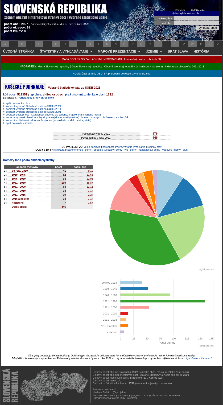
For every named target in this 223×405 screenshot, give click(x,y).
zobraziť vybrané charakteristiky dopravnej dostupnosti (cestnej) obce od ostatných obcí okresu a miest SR (67, 117)
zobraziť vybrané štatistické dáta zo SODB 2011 (33, 108)
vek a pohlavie (92, 146)
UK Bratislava (129, 398)
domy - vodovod (163, 149)
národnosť (108, 146)
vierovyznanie (124, 146)
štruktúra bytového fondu (68, 149)
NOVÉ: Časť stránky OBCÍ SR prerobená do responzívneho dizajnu (111, 73)
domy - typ (122, 149)
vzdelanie (139, 146)
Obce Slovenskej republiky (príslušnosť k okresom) (133, 66)
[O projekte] (119, 392)
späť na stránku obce (18, 103)
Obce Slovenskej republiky (86, 66)
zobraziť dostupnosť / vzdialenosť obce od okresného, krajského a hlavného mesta (53, 114)
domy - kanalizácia (141, 149)
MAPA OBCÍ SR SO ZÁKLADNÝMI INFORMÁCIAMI (92, 59)
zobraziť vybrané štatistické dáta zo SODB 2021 (33, 106)
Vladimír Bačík (101, 392)
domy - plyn (181, 149)
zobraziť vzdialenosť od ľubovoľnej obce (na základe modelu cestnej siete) (48, 120)
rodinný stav (154, 146)
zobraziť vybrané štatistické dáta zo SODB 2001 (33, 111)
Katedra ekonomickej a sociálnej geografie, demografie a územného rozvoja (136, 395)
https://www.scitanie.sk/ (198, 358)
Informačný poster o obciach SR (142, 59)
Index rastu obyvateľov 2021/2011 (184, 66)
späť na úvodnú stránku (19, 123)
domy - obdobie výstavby (99, 149)
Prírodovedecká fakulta (106, 398)
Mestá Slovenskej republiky (53, 66)
